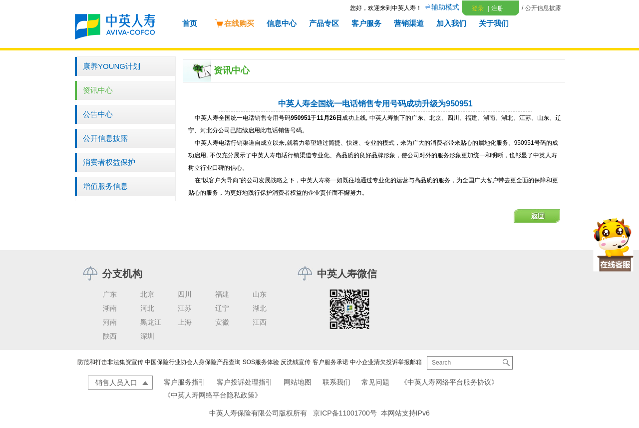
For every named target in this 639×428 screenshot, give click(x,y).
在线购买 (234, 23)
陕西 (110, 336)
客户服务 (366, 23)
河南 (110, 322)
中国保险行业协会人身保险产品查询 (193, 362)
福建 (222, 294)
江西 (260, 322)
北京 (147, 294)
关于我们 (494, 23)
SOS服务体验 (261, 362)
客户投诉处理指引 (245, 382)
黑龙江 (150, 322)
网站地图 (298, 382)
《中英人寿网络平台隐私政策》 (213, 395)
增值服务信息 (105, 186)
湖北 (260, 308)
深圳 (147, 336)
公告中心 (98, 114)
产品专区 (324, 23)
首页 (189, 23)
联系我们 (336, 382)
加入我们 (451, 23)
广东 (110, 294)
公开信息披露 (105, 138)
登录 (478, 8)
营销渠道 (409, 23)
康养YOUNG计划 (111, 66)
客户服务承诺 (330, 362)
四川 (185, 294)
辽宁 (222, 308)
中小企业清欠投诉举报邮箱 (386, 362)
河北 (147, 308)
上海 (185, 322)
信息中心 (282, 23)
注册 (495, 8)
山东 (260, 294)
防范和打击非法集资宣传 (110, 362)
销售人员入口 (116, 383)
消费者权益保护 (109, 162)
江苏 (185, 308)
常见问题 (375, 382)
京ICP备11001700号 (345, 413)
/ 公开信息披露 (541, 7)
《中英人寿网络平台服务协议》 (449, 382)
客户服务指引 (185, 382)
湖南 (110, 308)
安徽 (222, 322)
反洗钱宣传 (296, 362)
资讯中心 (98, 90)
